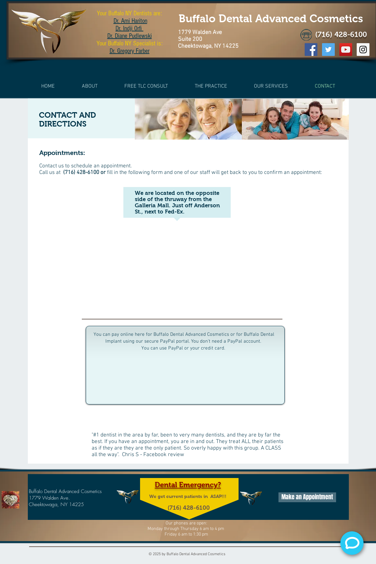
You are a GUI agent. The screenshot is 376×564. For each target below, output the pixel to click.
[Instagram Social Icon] (363, 49)
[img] (188, 119)
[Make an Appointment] (307, 497)
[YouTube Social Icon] (345, 49)
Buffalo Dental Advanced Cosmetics (271, 18)
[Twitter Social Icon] (328, 49)
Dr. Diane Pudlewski (129, 36)
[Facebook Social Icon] (311, 49)
